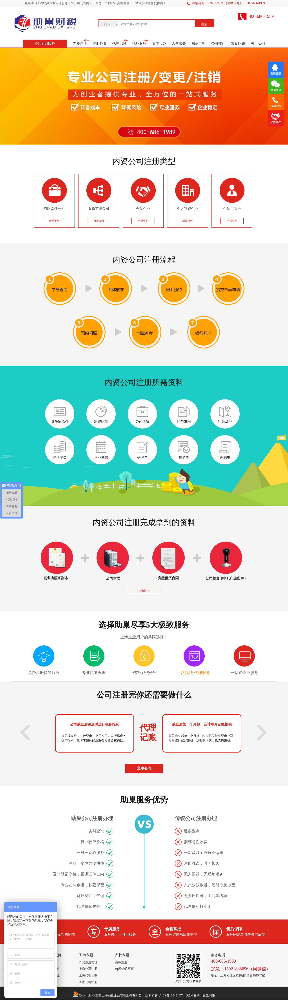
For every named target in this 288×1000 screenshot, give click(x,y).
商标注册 (121, 962)
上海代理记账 (88, 975)
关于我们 (258, 43)
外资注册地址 (88, 962)
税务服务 (139, 43)
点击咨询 (144, 590)
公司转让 (218, 43)
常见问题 (238, 43)
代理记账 (119, 43)
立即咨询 (144, 768)
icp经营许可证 (124, 969)
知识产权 (198, 43)
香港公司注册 (88, 982)
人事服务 (179, 43)
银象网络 (209, 995)
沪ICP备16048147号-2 (173, 995)
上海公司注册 (88, 969)
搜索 (204, 24)
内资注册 (80, 43)
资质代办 (159, 43)
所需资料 (54, 220)
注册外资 (100, 43)
